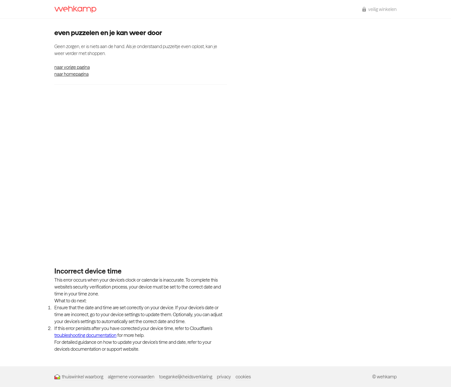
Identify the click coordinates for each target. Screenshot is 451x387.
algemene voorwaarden (131, 377)
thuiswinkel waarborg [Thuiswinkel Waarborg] (78, 377)
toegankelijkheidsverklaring (185, 377)
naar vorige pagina (72, 67)
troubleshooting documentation (85, 335)
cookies (243, 377)
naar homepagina (71, 74)
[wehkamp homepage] (75, 9)
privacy (224, 377)
